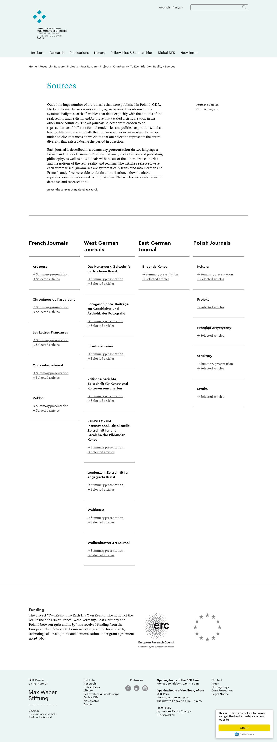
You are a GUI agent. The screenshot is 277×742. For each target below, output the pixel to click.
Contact (217, 680)
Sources (170, 66)
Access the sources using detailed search (72, 189)
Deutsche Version (207, 104)
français (178, 7)
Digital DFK (166, 52)
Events (88, 704)
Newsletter (189, 52)
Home (33, 66)
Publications (79, 52)
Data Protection (222, 690)
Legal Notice (220, 694)
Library (99, 52)
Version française (207, 109)
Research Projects (66, 66)
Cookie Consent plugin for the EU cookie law (244, 734)
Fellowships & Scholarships (132, 52)
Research (57, 52)
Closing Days (220, 687)
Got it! (244, 728)
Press (215, 683)
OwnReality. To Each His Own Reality (137, 66)
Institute (37, 52)
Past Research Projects (95, 66)
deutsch (164, 7)
